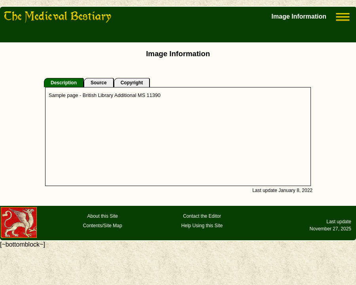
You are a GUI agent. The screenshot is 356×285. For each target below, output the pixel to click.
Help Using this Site (202, 225)
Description (64, 83)
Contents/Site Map (102, 225)
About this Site (102, 216)
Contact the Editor (202, 216)
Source (99, 83)
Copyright (132, 83)
